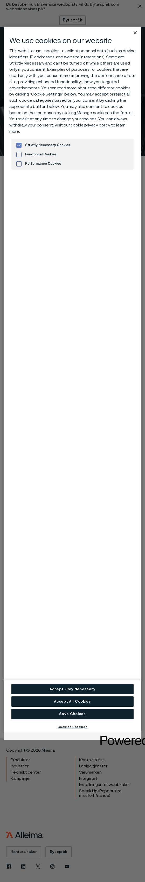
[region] (72, 379)
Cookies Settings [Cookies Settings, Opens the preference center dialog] (73, 726)
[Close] (135, 32)
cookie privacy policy (90, 125)
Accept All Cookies (72, 701)
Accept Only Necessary (72, 689)
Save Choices (72, 714)
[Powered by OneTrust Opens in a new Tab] (119, 737)
